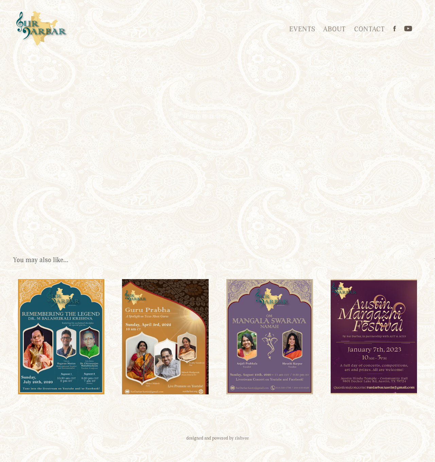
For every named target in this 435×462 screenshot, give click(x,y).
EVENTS (302, 29)
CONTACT (369, 29)
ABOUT (334, 29)
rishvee (242, 438)
